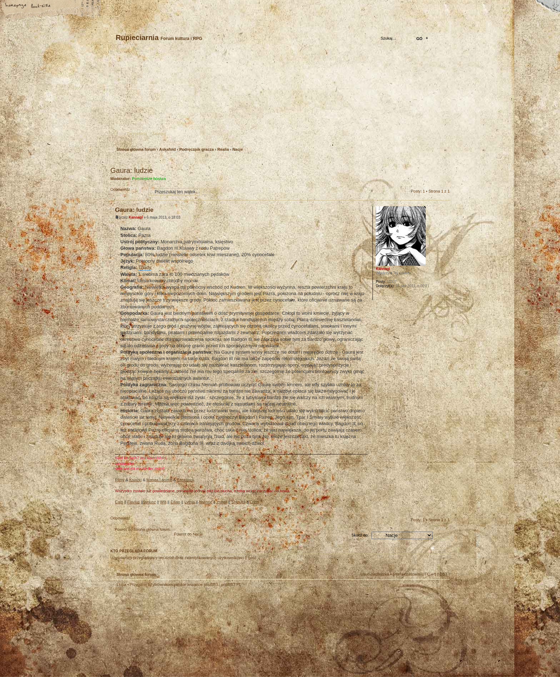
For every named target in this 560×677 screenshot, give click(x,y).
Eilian (175, 502)
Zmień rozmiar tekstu (41, 6)
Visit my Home (428, 653)
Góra (444, 508)
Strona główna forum (279, 98)
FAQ (66, 6)
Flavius (133, 502)
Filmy (119, 480)
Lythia (189, 502)
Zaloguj (159, 133)
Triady (145, 267)
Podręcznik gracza (196, 149)
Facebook (185, 480)
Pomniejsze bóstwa (149, 178)
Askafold (167, 149)
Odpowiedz (127, 191)
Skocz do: (360, 535)
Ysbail (221, 502)
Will (163, 502)
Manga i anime (159, 480)
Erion (254, 502)
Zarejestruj (137, 133)
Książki (135, 480)
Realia (223, 149)
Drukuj (445, 161)
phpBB (190, 632)
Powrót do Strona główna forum (142, 529)
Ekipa (121, 584)
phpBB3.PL (231, 584)
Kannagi (135, 217)
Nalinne (205, 502)
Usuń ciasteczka (374, 574)
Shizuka (238, 502)
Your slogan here (223, 633)
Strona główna (16, 6)
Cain (119, 502)
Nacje (237, 149)
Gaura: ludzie (131, 170)
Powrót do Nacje (188, 534)
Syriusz (149, 502)
